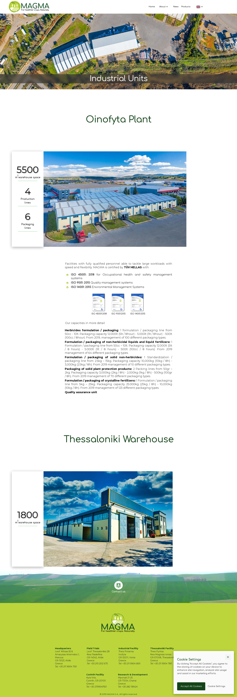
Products (185, 7)
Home (152, 7)
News (175, 7)
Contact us (118, 591)
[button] (163, 7)
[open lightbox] (117, 199)
